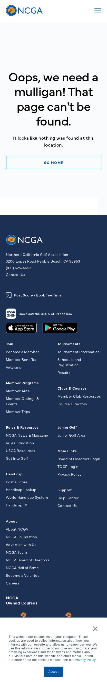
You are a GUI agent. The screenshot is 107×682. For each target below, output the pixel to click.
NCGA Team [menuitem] (16, 552)
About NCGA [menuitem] (17, 529)
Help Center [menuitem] (68, 497)
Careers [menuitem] (13, 582)
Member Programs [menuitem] (22, 382)
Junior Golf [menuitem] (67, 427)
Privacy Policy (85, 660)
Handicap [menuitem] (14, 473)
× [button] (95, 628)
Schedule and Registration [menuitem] (69, 362)
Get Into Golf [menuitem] (17, 458)
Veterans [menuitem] (13, 367)
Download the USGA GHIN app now (39, 314)
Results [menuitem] (64, 372)
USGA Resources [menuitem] (20, 450)
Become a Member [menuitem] (22, 351)
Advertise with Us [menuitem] (21, 544)
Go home (53, 162)
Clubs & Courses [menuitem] (72, 388)
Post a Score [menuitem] (17, 481)
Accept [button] (53, 672)
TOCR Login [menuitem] (68, 466)
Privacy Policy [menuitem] (69, 474)
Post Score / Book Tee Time (34, 295)
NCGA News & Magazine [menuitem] (27, 435)
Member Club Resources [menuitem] (79, 396)
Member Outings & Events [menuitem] (22, 401)
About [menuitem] (11, 521)
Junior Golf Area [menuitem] (71, 435)
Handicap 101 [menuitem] (17, 504)
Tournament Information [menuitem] (78, 351)
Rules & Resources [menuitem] (22, 427)
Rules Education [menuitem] (20, 442)
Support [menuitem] (64, 489)
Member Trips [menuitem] (18, 411)
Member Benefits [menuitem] (21, 359)
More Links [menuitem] (67, 450)
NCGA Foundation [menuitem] (21, 536)
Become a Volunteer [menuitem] (23, 575)
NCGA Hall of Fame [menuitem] (22, 567)
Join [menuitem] (9, 343)
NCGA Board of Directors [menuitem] (28, 559)
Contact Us (15, 274)
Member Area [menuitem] (18, 390)
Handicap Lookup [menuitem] (21, 489)
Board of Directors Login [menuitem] (78, 458)
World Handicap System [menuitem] (27, 497)
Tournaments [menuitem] (69, 343)
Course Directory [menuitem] (72, 403)
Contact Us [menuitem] (67, 505)
